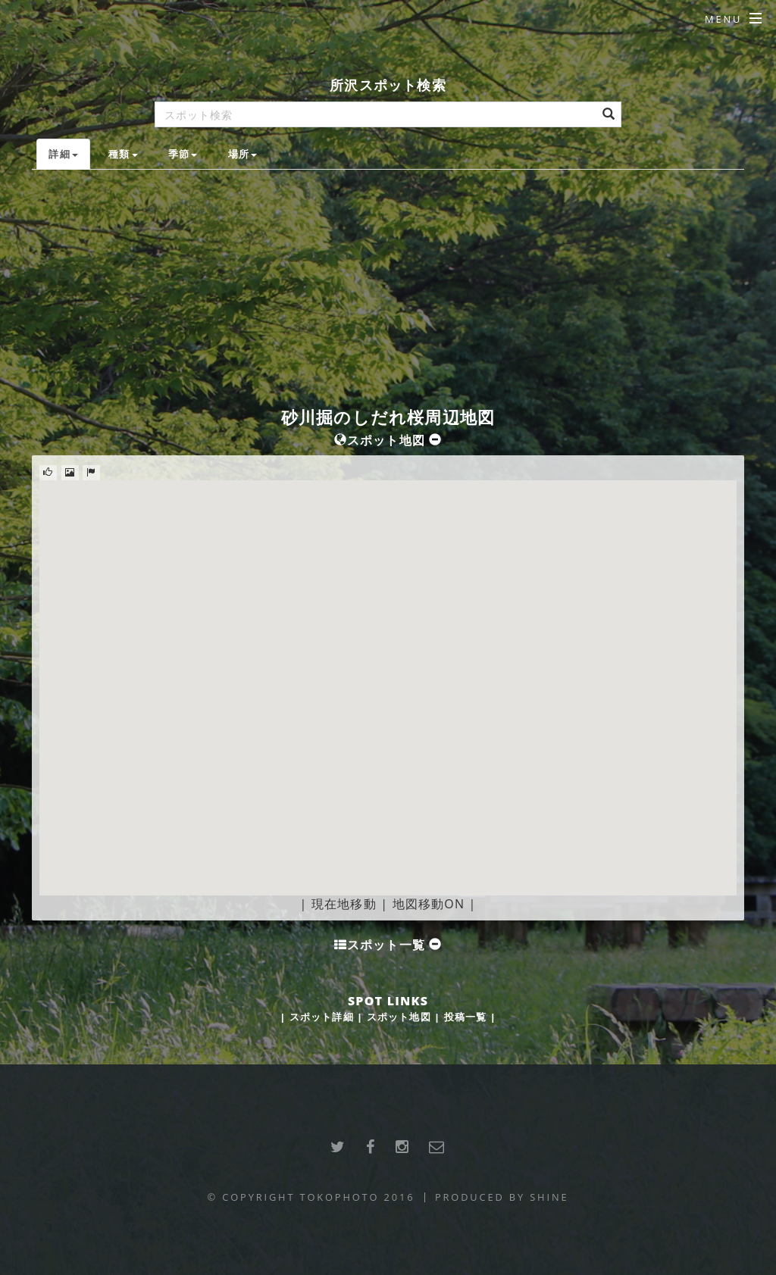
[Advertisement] (388, 283)
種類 (122, 154)
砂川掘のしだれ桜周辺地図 (388, 417)
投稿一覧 (465, 1016)
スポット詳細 (321, 1016)
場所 (242, 154)
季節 (182, 154)
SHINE (549, 1197)
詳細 (62, 154)
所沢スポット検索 (388, 84)
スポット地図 (399, 1016)
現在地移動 (344, 903)
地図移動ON (429, 903)
